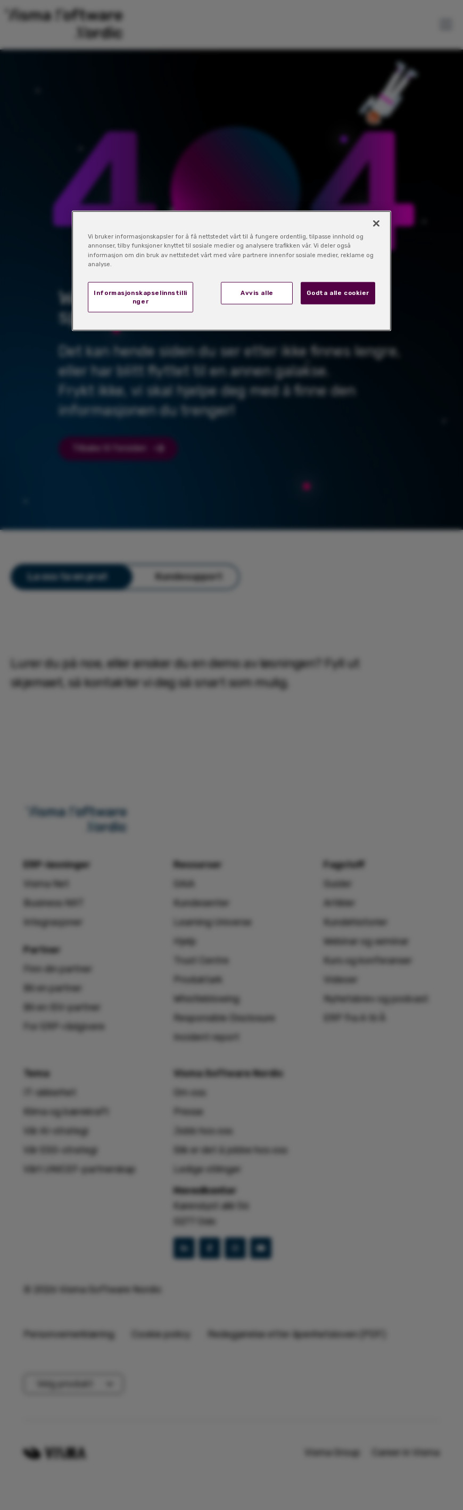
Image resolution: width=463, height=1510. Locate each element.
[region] (231, 271)
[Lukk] (376, 223)
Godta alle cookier (338, 292)
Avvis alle (257, 292)
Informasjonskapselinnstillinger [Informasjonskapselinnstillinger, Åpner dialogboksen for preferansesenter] (140, 297)
